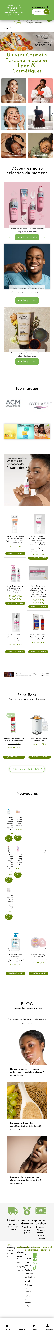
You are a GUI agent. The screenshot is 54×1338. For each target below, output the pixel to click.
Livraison (13, 1220)
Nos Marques (27, 1256)
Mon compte (27, 1263)
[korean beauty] (13, 118)
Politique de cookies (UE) (27, 1301)
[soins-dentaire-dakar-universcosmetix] (27, 266)
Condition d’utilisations (27, 1275)
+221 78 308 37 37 (10, 1254)
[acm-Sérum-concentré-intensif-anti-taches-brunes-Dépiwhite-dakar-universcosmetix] (27, 480)
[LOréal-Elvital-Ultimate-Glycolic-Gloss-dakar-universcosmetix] (27, 205)
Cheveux (19, 1252)
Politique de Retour (27, 1288)
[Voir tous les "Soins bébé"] (27, 769)
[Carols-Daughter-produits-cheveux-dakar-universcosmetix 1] (27, 330)
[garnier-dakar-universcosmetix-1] (27, 432)
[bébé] (40, 145)
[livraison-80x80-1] (13, 1211)
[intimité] (40, 90)
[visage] (13, 90)
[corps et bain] (40, 118)
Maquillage (19, 1267)
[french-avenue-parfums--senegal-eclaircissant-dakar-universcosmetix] (27, 674)
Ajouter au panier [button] (15, 553)
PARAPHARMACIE (19, 1271)
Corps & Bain (19, 1259)
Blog (27, 1270)
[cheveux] (13, 145)
